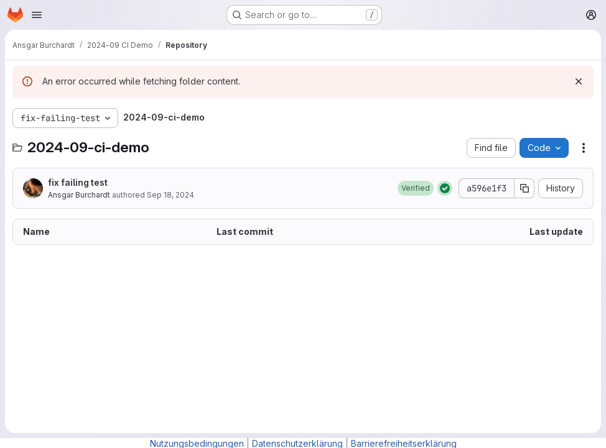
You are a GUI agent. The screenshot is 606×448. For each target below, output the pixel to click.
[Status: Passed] (444, 188)
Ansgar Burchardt (79, 194)
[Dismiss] (578, 81)
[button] (416, 188)
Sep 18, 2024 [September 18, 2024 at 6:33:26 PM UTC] (170, 194)
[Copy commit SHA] (524, 188)
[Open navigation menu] (37, 15)
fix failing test (78, 182)
